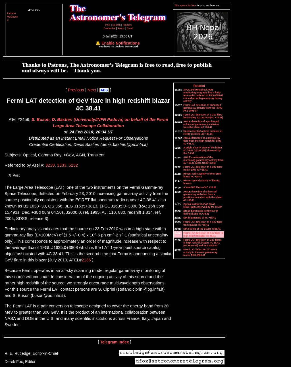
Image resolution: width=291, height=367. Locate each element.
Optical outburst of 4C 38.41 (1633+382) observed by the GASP (202, 205)
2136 (86, 260)
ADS (104, 90)
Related (199, 85)
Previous (76, 90)
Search (117, 25)
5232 (73, 165)
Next (92, 90)
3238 (50, 165)
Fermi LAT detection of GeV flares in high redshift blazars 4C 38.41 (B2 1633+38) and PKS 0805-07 (202, 242)
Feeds (120, 28)
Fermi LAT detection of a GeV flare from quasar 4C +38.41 (202, 223)
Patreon (11, 13)
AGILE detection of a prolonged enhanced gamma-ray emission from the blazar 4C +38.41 (201, 124)
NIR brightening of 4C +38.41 (199, 217)
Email (130, 28)
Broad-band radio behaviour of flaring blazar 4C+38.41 (200, 212)
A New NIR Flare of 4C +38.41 (199, 187)
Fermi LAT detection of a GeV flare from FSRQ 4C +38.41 (202, 168)
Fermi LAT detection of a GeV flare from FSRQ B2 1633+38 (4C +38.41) (203, 116)
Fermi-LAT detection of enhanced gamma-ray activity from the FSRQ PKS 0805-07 (202, 108)
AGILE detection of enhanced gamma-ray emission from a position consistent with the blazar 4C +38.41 (202, 196)
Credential (109, 28)
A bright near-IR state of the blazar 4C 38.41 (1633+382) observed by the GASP (202, 150)
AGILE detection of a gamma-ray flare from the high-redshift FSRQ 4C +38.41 (202, 141)
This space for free (185, 5)
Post (108, 25)
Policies (127, 25)
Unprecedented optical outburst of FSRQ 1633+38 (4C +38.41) (202, 132)
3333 (61, 165)
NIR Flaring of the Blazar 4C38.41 (202, 228)
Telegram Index (114, 342)
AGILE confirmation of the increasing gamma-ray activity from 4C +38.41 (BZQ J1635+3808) (203, 160)
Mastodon (12, 16)
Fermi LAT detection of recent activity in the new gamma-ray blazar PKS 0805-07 (200, 252)
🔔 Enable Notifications (117, 43)
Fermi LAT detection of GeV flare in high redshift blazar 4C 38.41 (203, 234)
